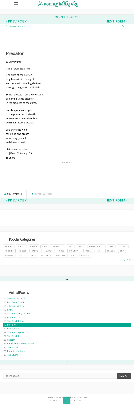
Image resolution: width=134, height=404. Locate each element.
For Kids (9, 251)
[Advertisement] (29, 38)
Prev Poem (16, 21)
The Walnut (12, 347)
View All (127, 259)
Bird (44, 246)
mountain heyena (15, 332)
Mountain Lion (14, 317)
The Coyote (12, 354)
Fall (111, 246)
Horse (61, 251)
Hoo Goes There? (15, 302)
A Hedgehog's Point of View (20, 343)
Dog (70, 246)
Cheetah (11, 339)
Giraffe (10, 309)
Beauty (33, 246)
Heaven (48, 251)
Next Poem (116, 21)
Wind (73, 255)
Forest (22, 251)
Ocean (88, 251)
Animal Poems (19, 292)
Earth (81, 246)
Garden (35, 251)
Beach (21, 246)
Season (111, 251)
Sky (122, 251)
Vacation (46, 255)
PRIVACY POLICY (77, 400)
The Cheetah (13, 336)
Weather (61, 255)
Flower (123, 246)
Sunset (22, 255)
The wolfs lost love (16, 298)
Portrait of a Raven (16, 351)
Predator (11, 324)
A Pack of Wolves (15, 306)
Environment (96, 246)
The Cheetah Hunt (16, 321)
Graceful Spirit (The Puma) (19, 313)
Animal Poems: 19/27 (67, 17)
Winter (85, 255)
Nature (13, 26)
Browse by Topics (58, 400)
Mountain (74, 251)
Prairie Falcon (13, 328)
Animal (22, 26)
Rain (100, 251)
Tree (33, 255)
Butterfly (57, 246)
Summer (9, 255)
